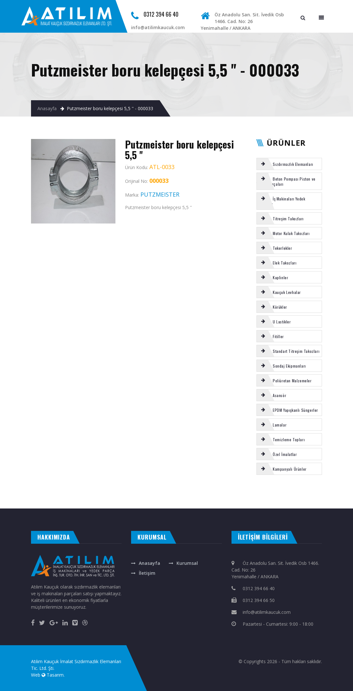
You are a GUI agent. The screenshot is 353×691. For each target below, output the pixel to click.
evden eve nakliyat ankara (11, 502)
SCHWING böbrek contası (186, 492)
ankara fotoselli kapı (117, 502)
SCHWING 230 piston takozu (330, 492)
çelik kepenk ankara (52, 502)
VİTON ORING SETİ (120, 492)
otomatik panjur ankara (135, 502)
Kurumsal (187, 563)
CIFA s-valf (28, 499)
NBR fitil (65, 499)
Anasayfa (47, 108)
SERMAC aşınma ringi (40, 499)
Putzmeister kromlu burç (60, 492)
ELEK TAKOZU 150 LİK (90, 492)
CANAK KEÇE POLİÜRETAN (98, 499)
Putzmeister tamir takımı (228, 492)
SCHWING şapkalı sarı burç (308, 492)
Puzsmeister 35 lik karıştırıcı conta (269, 492)
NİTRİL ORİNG (20, 492)
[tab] (289, 164)
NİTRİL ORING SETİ (56, 499)
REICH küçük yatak (7, 492)
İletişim (147, 573)
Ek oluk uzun (30, 492)
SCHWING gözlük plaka (14, 499)
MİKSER (79, 492)
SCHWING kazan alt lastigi (206, 492)
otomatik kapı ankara (155, 502)
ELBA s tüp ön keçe (290, 492)
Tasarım (55, 675)
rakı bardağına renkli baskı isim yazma (93, 502)
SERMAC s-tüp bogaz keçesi (137, 492)
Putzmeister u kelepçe (248, 492)
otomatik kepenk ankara (33, 502)
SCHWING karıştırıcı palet (78, 499)
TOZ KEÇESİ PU (171, 492)
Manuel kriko (154, 492)
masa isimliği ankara (68, 502)
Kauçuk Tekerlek (42, 492)
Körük (73, 492)
